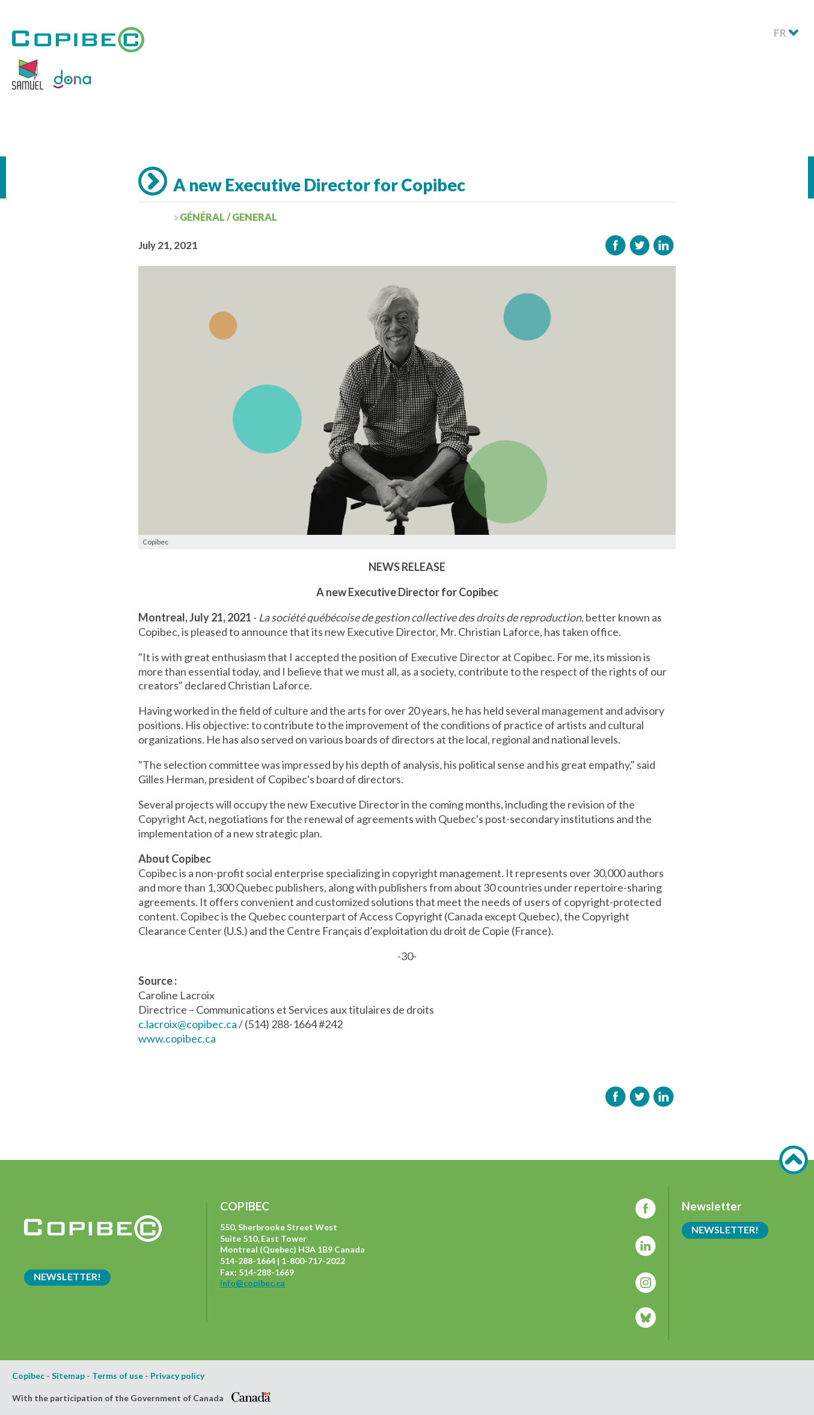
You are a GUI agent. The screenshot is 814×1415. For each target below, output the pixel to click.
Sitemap (68, 1376)
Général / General (228, 217)
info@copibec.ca (252, 1283)
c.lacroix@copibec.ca (187, 1024)
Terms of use (117, 1376)
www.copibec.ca (177, 1038)
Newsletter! (67, 1276)
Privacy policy (177, 1376)
